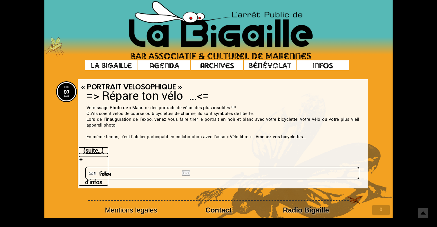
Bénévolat (270, 65)
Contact (218, 210)
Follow (99, 174)
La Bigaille (111, 65)
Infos (323, 65)
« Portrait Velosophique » (131, 87)
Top (423, 213)
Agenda (164, 65)
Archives (217, 65)
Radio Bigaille (306, 210)
